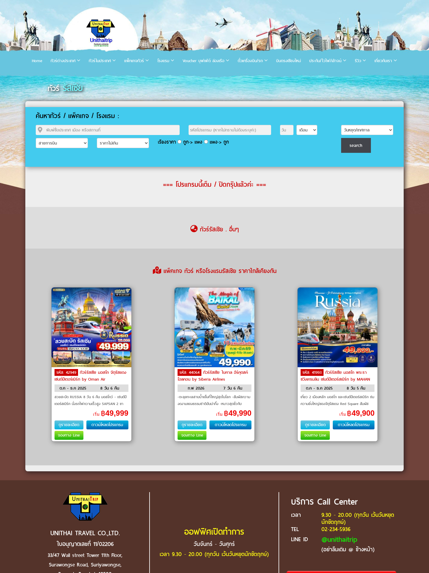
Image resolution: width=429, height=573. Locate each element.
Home (37, 60)
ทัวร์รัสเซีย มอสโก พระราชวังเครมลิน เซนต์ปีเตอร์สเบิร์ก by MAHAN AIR (335, 379)
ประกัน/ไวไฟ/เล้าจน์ (325, 60)
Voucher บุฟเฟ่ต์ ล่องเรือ (203, 60)
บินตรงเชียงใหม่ (288, 60)
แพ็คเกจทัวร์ (134, 60)
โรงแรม (163, 60)
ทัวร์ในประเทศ (100, 60)
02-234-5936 (335, 529)
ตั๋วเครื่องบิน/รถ (250, 60)
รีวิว (358, 60)
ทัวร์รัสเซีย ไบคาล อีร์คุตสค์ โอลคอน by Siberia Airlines (213, 376)
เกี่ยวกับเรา (383, 60)
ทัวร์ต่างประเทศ (63, 60)
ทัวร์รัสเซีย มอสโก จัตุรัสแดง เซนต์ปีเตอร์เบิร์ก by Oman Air (90, 376)
